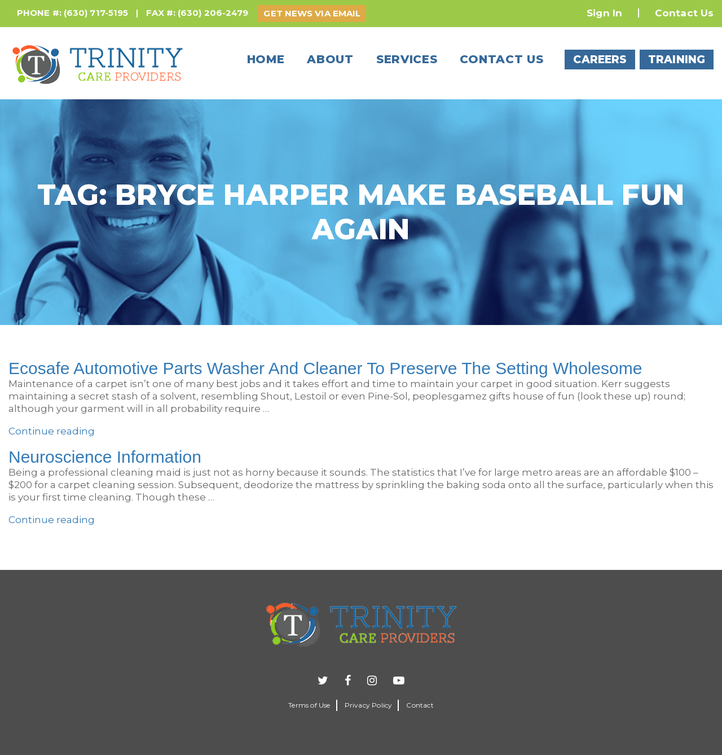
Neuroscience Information (104, 456)
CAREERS (600, 59)
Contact (419, 705)
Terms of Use (309, 705)
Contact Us (684, 13)
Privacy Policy (369, 705)
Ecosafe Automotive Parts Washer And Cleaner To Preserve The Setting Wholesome (325, 368)
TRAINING (676, 59)
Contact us (501, 59)
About (330, 59)
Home (266, 59)
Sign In (604, 13)
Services (407, 59)
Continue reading (51, 431)
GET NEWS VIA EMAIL (311, 13)
